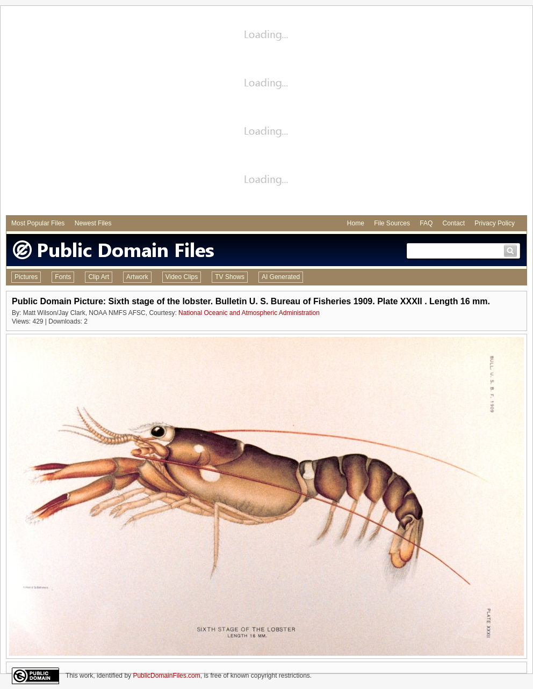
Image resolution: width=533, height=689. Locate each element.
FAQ (426, 223)
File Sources (392, 223)
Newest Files (93, 223)
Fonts (63, 277)
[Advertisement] (100, 111)
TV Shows (229, 277)
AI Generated (281, 277)
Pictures (26, 277)
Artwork (137, 277)
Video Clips (181, 277)
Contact (454, 223)
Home (355, 223)
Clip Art (98, 277)
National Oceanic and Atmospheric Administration (249, 313)
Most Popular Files (37, 223)
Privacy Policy (494, 223)
